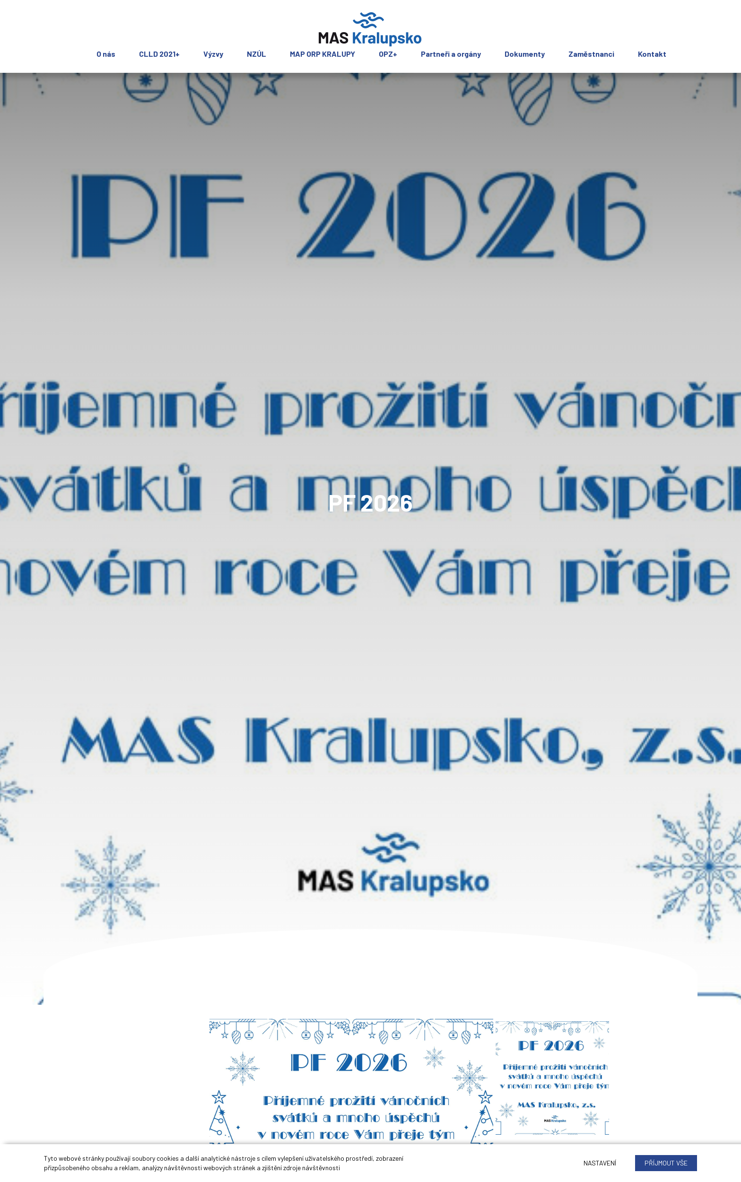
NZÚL (256, 53)
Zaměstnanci (591, 53)
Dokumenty (525, 53)
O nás (105, 53)
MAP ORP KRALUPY (322, 53)
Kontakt (652, 53)
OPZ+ (388, 53)
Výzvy (213, 53)
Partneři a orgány (451, 53)
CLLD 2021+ (159, 53)
